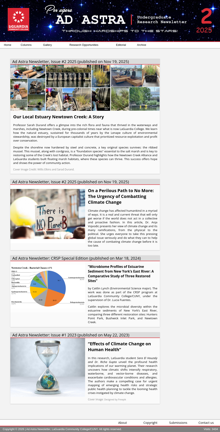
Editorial (121, 44)
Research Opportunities (83, 44)
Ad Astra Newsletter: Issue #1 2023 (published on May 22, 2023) (70, 335)
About (122, 423)
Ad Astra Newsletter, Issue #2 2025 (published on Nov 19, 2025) (70, 61)
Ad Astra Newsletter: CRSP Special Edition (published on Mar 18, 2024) (76, 258)
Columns (26, 44)
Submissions (178, 423)
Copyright (150, 423)
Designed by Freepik (115, 399)
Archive (141, 44)
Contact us (206, 423)
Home (7, 44)
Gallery (47, 44)
